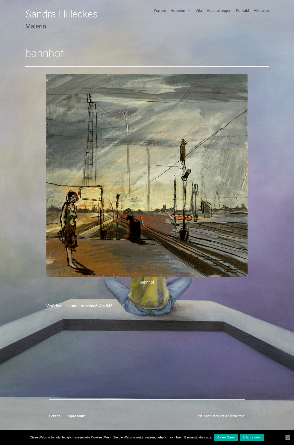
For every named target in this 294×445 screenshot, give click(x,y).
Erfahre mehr (252, 437)
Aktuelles (262, 10)
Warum (160, 10)
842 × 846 (103, 306)
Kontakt (242, 10)
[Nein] (287, 437)
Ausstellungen (219, 10)
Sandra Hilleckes (61, 14)
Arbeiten (178, 10)
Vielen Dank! (226, 437)
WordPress (237, 416)
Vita (198, 10)
